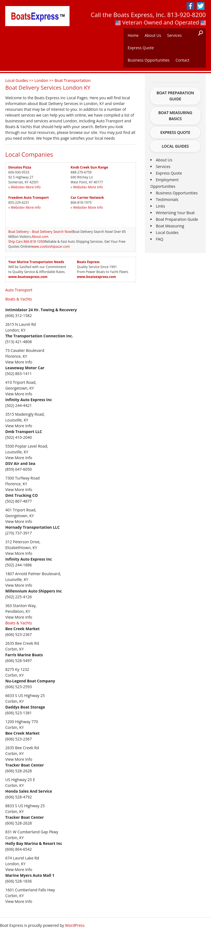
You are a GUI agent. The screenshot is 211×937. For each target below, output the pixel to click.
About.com (40, 236)
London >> (44, 80)
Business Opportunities (149, 60)
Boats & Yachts (18, 299)
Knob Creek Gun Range (89, 167)
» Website (15, 187)
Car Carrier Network (87, 197)
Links (160, 206)
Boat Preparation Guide (175, 95)
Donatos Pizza (19, 167)
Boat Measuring (170, 225)
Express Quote (141, 47)
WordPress (75, 925)
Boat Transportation (72, 80)
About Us (153, 35)
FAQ (159, 239)
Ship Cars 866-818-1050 (26, 241)
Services (174, 35)
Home (133, 35)
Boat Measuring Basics (175, 115)
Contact (182, 60)
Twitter (200, 6)
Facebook (190, 6)
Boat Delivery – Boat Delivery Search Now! (40, 231)
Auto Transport (18, 290)
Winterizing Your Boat (175, 212)
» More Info (32, 187)
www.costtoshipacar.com (50, 246)
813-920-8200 (186, 14)
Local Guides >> (19, 80)
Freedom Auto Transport (28, 197)
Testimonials (167, 199)
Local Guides (175, 146)
